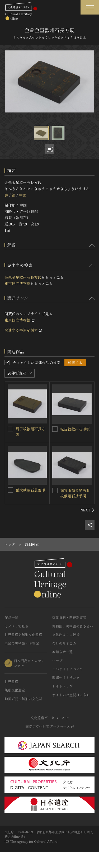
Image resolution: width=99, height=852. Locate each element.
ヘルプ (57, 660)
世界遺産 (11, 681)
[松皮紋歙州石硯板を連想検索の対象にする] (55, 429)
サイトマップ (62, 686)
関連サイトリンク (66, 677)
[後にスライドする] (88, 510)
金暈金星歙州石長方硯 (22, 277)
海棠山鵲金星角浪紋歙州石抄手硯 (75, 493)
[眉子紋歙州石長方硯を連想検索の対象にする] (10, 428)
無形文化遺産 (14, 690)
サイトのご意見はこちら (71, 694)
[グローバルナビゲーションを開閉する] (90, 7)
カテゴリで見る (16, 626)
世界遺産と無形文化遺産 (23, 634)
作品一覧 (11, 617)
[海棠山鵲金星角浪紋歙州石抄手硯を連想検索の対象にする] (55, 490)
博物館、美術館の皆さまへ (72, 626)
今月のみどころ (64, 643)
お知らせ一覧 (62, 651)
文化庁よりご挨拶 (66, 634)
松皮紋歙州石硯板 (75, 429)
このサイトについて (67, 668)
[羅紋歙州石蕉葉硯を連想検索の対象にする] (10, 490)
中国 (22, 195)
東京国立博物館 (17, 283)
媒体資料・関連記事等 (69, 617)
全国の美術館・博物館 (21, 643)
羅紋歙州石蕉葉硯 (30, 490)
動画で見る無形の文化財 (23, 698)
